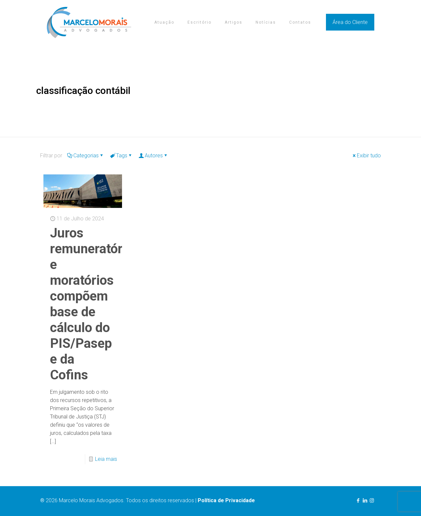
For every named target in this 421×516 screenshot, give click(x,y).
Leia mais (106, 459)
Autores (153, 155)
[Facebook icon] (358, 501)
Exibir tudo (366, 155)
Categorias (85, 155)
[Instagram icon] (371, 501)
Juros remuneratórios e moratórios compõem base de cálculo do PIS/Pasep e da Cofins (95, 304)
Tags (121, 155)
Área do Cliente (350, 22)
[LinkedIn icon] (364, 501)
